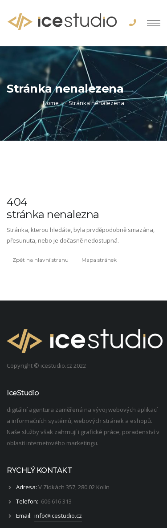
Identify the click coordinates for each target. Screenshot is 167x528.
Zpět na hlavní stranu (40, 259)
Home (51, 103)
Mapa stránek (99, 259)
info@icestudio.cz (58, 516)
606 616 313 (56, 501)
